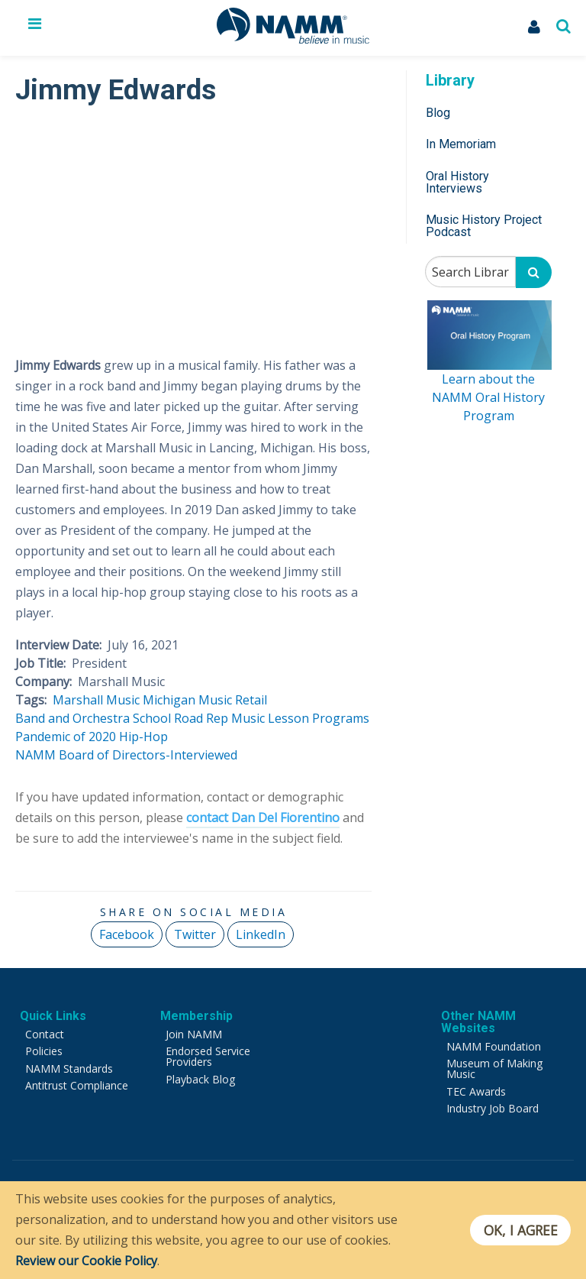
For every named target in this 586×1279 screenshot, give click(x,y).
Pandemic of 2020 (65, 736)
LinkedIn (260, 934)
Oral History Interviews (457, 182)
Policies (44, 1051)
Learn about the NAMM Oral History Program (488, 397)
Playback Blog (200, 1079)
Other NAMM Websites (478, 1022)
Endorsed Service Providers (208, 1056)
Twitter (195, 934)
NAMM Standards (69, 1068)
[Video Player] (193, 224)
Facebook (126, 934)
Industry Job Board (492, 1108)
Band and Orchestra (72, 718)
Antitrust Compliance (76, 1085)
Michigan (169, 699)
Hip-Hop (143, 736)
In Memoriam (461, 144)
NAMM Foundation (493, 1046)
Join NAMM (194, 1034)
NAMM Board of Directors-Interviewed (126, 754)
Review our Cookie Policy (86, 1260)
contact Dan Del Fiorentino (263, 817)
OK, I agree (520, 1230)
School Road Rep (180, 718)
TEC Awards (476, 1091)
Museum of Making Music (494, 1068)
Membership (196, 1016)
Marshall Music (96, 699)
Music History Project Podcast (484, 225)
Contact (44, 1034)
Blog (438, 112)
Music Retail (232, 699)
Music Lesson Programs (300, 718)
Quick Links (53, 1016)
